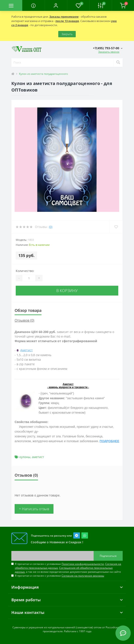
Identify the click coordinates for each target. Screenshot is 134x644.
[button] (56, 5)
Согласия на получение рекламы (83, 576)
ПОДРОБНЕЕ (109, 441)
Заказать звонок (108, 52)
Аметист (26, 350)
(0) (50, 227)
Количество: (25, 271)
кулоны (24, 457)
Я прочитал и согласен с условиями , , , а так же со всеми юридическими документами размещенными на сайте (68, 568)
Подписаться (108, 556)
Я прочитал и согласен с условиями (59, 576)
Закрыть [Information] (67, 34)
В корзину (67, 290)
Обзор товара (28, 310)
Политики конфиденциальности (83, 564)
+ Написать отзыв (34, 508)
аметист (38, 457)
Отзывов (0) (24, 320)
